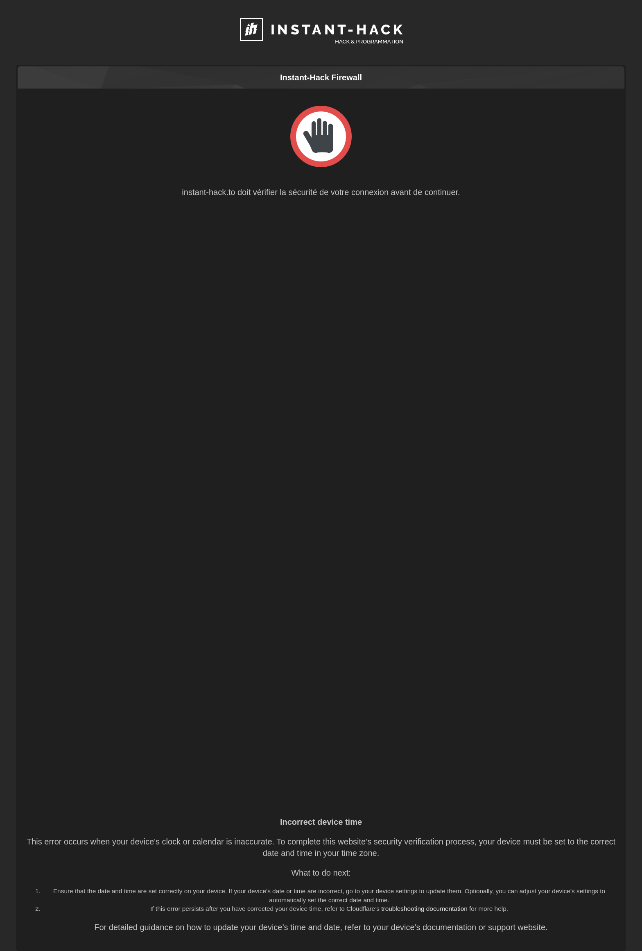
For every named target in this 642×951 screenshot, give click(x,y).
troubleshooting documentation (424, 908)
